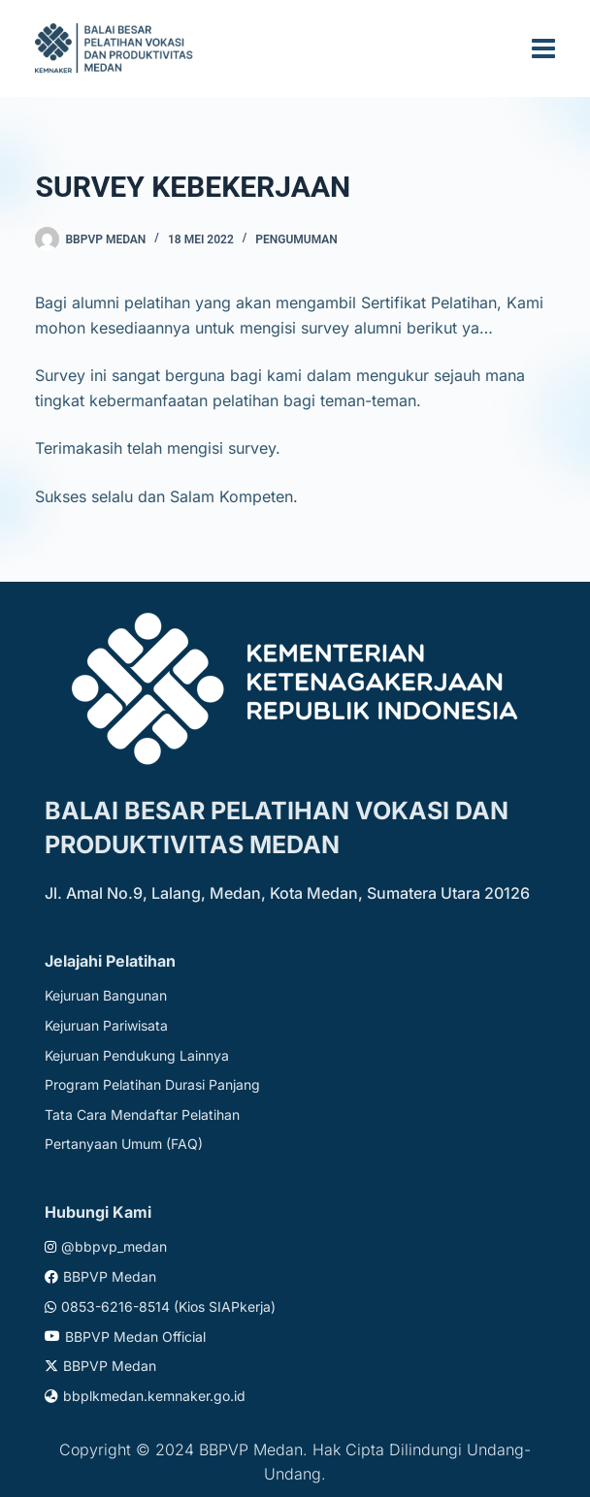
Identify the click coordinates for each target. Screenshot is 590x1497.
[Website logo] (116, 48)
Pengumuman (296, 239)
